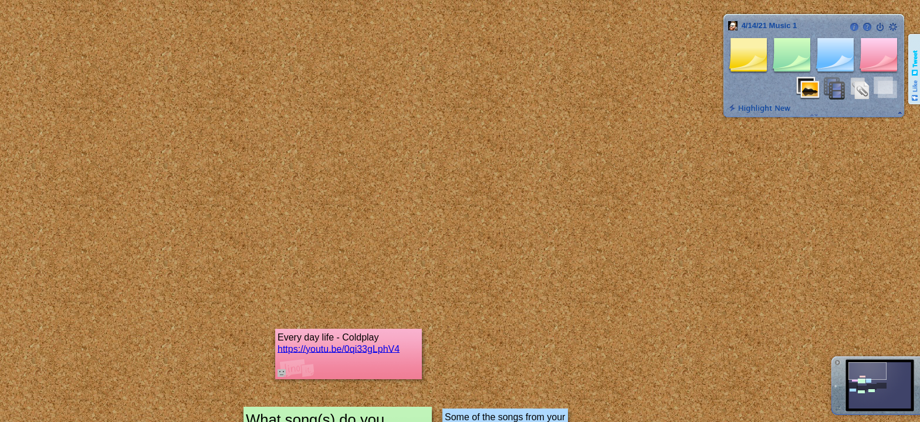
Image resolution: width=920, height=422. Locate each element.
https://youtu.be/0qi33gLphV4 (339, 348)
